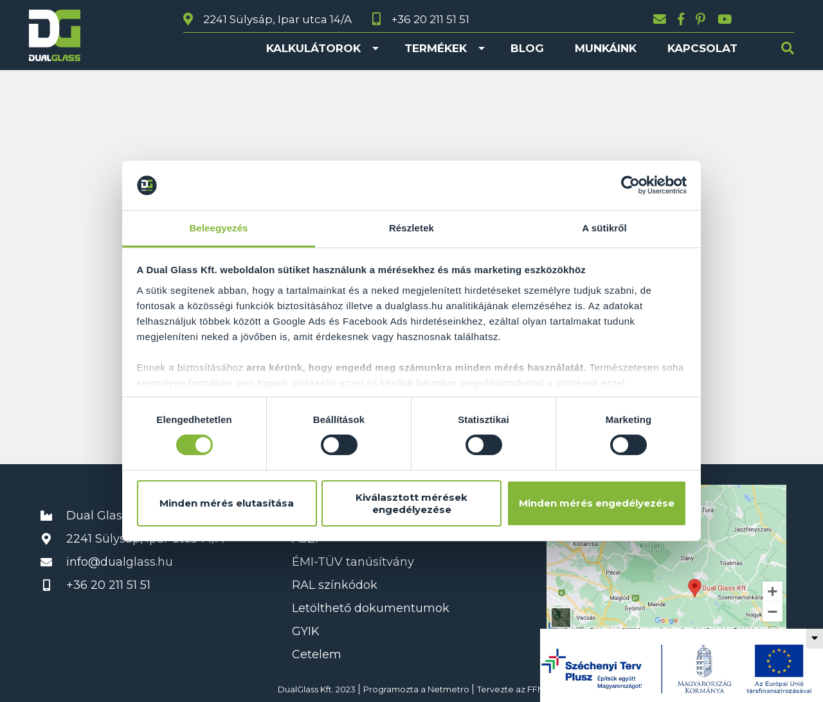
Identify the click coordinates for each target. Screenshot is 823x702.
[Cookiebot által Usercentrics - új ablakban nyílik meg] (630, 185)
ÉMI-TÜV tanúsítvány (353, 562)
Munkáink (606, 48)
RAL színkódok (334, 585)
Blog (527, 48)
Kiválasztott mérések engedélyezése (411, 503)
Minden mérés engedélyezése (596, 503)
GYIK (306, 631)
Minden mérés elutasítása (226, 503)
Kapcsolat (702, 48)
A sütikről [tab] (604, 227)
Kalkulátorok (313, 48)
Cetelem (316, 654)
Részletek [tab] (411, 227)
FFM (536, 689)
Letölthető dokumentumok (370, 608)
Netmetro (448, 689)
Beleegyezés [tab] (218, 227)
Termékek (435, 48)
